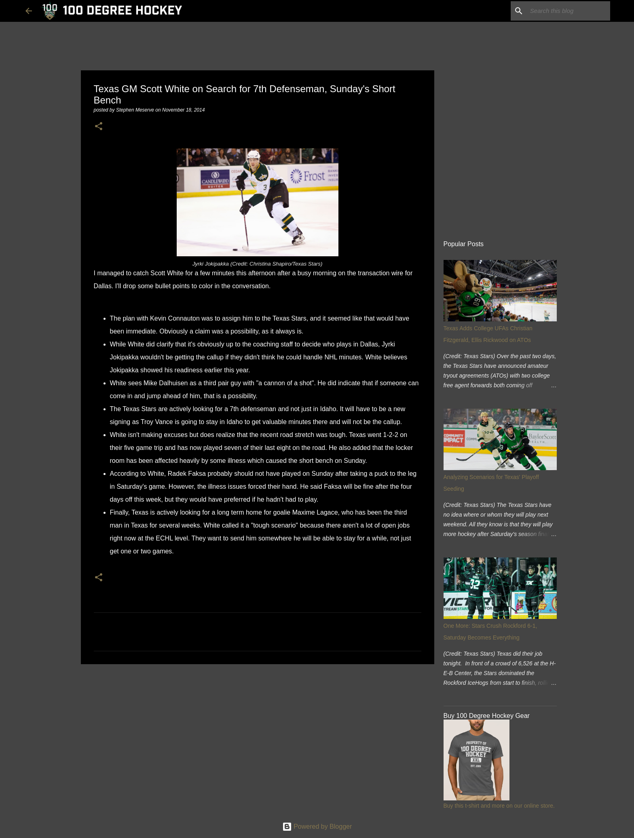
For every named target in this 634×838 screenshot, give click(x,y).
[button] (99, 126)
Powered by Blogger (317, 826)
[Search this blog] (567, 11)
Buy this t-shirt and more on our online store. (499, 805)
